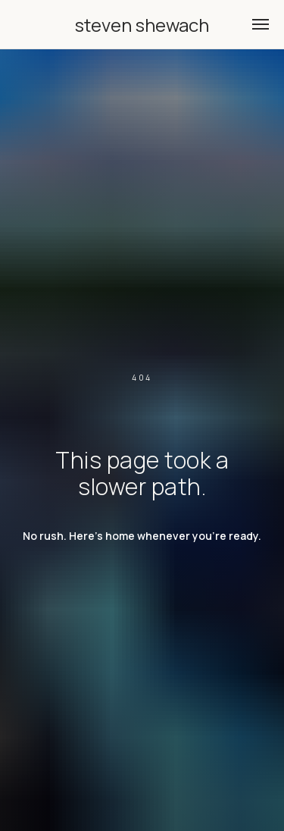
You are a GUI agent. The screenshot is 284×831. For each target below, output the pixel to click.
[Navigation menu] (260, 24)
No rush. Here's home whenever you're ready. (142, 535)
